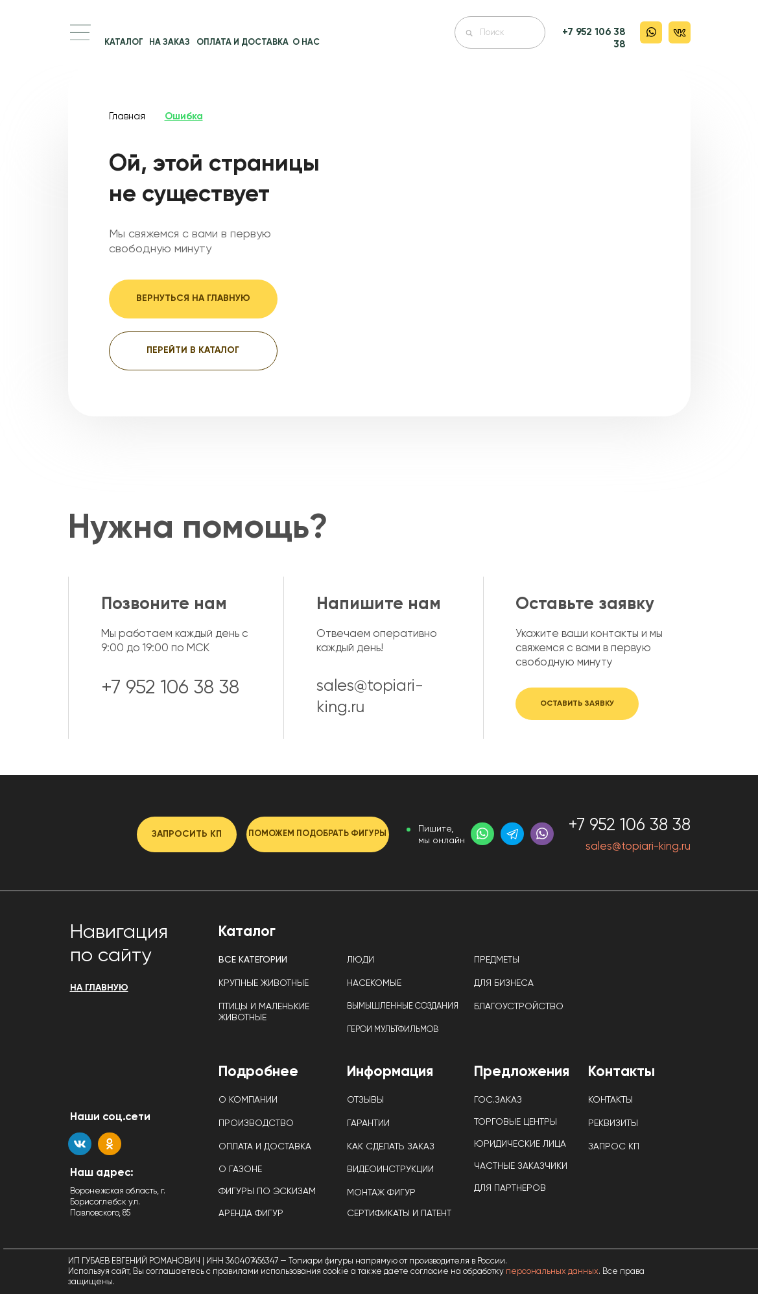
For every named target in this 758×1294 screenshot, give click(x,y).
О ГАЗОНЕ (240, 1169)
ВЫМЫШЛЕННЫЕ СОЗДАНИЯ (402, 1006)
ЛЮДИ (360, 960)
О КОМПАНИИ (248, 1100)
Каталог (247, 932)
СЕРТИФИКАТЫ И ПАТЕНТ (399, 1213)
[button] (80, 32)
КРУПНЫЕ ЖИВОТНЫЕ (264, 983)
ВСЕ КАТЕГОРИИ (253, 960)
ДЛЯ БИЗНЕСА (504, 983)
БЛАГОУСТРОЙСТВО (518, 1006)
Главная (127, 116)
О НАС (306, 42)
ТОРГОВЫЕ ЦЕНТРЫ (515, 1122)
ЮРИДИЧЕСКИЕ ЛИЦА (520, 1144)
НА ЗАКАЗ (169, 42)
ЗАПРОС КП (613, 1146)
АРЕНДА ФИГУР (251, 1213)
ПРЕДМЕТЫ (496, 960)
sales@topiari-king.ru (638, 846)
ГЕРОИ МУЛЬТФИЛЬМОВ (392, 1029)
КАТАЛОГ (123, 42)
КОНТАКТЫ (610, 1100)
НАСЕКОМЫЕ (374, 983)
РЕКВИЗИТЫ (613, 1123)
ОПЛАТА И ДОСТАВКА (242, 42)
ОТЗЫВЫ (365, 1100)
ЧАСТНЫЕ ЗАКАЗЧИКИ (520, 1166)
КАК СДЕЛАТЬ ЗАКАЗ (390, 1146)
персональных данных (552, 1271)
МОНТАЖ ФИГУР (381, 1192)
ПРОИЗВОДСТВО (256, 1123)
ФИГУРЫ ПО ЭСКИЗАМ (267, 1191)
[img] (380, 46)
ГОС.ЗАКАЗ (498, 1100)
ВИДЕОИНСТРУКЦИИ (390, 1169)
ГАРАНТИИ (368, 1123)
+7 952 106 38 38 (629, 825)
